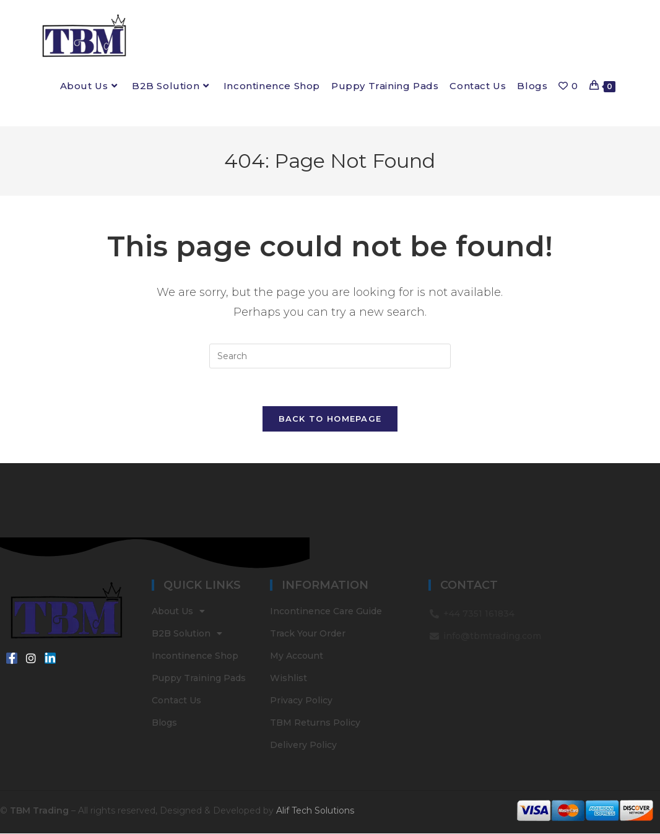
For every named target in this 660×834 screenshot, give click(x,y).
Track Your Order (307, 634)
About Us (178, 611)
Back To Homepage (330, 419)
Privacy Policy (301, 700)
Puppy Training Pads (199, 678)
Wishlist (288, 678)
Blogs (164, 723)
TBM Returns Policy (315, 723)
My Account (296, 656)
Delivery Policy (303, 745)
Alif (282, 810)
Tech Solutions (323, 810)
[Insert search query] (330, 356)
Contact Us (176, 700)
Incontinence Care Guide (326, 611)
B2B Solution (187, 634)
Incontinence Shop (195, 656)
